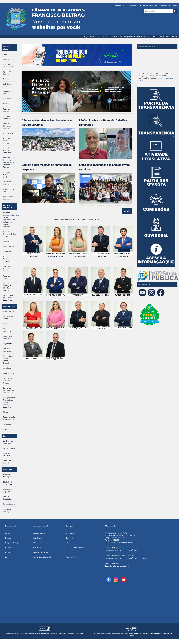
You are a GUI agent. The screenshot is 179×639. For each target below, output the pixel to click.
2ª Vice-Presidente (78, 256)
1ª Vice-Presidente (55, 256)
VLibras (154, 5)
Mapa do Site (119, 5)
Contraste (163, 5)
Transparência (9, 306)
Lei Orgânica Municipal (42, 557)
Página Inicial (89, 36)
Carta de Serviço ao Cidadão (76, 547)
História (8, 538)
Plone (81, 633)
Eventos (8, 557)
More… (127, 211)
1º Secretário (100, 256)
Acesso (8, 533)
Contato (145, 5)
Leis (4, 436)
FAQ (67, 543)
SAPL (138, 36)
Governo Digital (72, 557)
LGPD (68, 552)
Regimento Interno (40, 552)
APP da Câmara (171, 36)
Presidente (33, 256)
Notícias (8, 552)
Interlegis (62, 633)
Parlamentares (38, 533)
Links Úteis (7, 469)
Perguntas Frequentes (124, 36)
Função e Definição (12, 543)
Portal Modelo (41, 633)
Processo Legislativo (105, 36)
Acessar (174, 5)
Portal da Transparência (152, 36)
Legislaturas (37, 538)
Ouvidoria (70, 538)
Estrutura (8, 547)
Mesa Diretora (38, 543)
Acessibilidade (133, 5)
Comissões (37, 547)
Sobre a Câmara (6, 48)
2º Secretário (123, 256)
